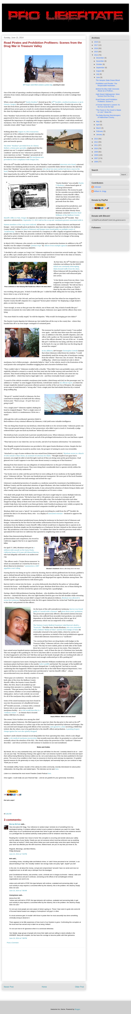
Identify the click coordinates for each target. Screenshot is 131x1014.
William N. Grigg (100, 191)
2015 (96, 52)
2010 (96, 148)
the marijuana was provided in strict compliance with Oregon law (24, 158)
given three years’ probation (71, 611)
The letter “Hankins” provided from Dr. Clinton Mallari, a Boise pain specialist (21, 147)
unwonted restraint (55, 513)
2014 (96, 55)
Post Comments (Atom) (49, 995)
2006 (96, 162)
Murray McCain (14, 824)
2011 (96, 145)
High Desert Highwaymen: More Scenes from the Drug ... (108, 95)
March (98, 128)
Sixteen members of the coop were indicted (20, 224)
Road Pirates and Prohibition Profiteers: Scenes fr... (106, 100)
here (56, 769)
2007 (96, 158)
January (99, 134)
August (99, 71)
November (100, 61)
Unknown (97, 187)
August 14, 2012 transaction (28, 132)
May (98, 121)
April (98, 125)
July (98, 74)
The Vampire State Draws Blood (108, 80)
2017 (96, 45)
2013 (96, 139)
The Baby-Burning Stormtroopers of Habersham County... (108, 116)
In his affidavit (47, 351)
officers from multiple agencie (55, 245)
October (99, 64)
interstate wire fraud (68, 164)
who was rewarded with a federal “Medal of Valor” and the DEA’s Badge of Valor (57, 628)
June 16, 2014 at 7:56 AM (18, 890)
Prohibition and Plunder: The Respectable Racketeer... (106, 85)
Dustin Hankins (31, 102)
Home (44, 987)
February (99, 131)
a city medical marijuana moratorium (23, 738)
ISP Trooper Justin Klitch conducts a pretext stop (37, 85)
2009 (96, 152)
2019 (96, 42)
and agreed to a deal (57, 727)
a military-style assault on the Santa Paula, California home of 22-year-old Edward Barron (21, 549)
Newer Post (9, 987)
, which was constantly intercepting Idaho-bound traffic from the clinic (67, 266)
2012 (96, 142)
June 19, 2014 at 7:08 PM (18, 938)
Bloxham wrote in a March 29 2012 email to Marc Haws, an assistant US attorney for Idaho (44, 454)
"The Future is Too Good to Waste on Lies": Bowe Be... (108, 111)
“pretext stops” (36, 245)
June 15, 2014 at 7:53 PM (18, 854)
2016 (96, 48)
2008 (96, 155)
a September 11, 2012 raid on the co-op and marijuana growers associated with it (52, 220)
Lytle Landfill (44, 664)
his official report (66, 383)
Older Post (79, 987)
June (98, 77)
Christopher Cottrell (70, 351)
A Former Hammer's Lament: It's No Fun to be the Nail (108, 106)
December (100, 58)
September (100, 68)
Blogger (77, 1009)
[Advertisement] (44, 964)
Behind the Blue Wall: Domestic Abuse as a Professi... (107, 90)
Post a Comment (13, 943)
